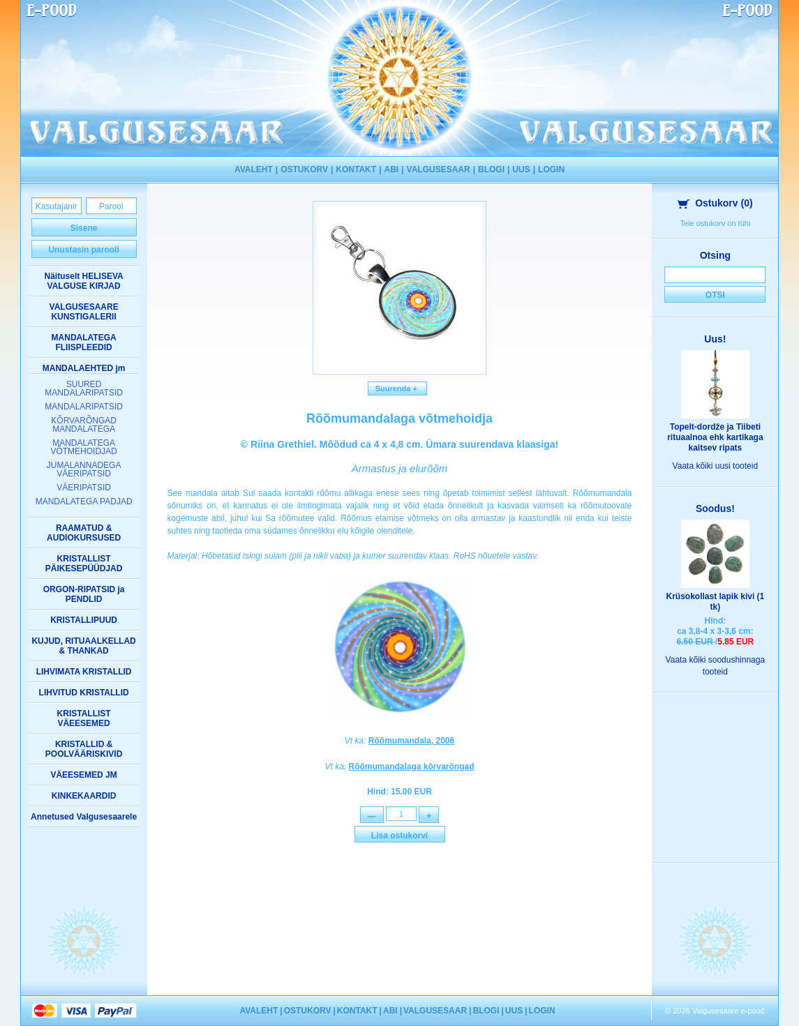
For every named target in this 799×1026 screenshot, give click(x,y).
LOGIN (551, 169)
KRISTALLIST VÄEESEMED (84, 718)
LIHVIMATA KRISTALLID (84, 672)
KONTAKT (356, 169)
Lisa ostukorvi (399, 838)
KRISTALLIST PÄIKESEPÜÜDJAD (84, 563)
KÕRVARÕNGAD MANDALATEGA (84, 425)
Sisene (84, 228)
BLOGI (491, 169)
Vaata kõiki (716, 466)
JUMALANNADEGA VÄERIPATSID (84, 469)
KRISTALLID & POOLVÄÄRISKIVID (83, 749)
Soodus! (715, 508)
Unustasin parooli (83, 250)
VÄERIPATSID (84, 487)
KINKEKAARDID (84, 796)
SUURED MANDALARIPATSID (84, 388)
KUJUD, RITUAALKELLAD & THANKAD (83, 646)
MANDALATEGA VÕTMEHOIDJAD (83, 447)
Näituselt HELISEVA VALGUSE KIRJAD (84, 281)
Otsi (715, 295)
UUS (521, 169)
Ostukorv (715, 203)
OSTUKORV (304, 169)
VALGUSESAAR (438, 169)
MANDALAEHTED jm (84, 368)
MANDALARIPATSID (84, 407)
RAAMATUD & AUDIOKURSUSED (84, 533)
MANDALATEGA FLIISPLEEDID (84, 342)
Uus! (715, 339)
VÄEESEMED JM (83, 775)
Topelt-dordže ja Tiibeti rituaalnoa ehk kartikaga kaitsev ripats (715, 437)
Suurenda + (397, 388)
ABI (391, 169)
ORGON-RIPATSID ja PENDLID (84, 594)
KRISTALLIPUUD (83, 620)
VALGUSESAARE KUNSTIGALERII (84, 312)
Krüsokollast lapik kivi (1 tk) (715, 601)
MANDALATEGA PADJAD (84, 501)
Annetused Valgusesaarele (84, 817)
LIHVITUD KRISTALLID (84, 692)
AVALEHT (253, 169)
